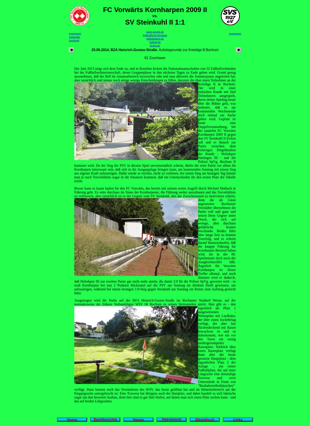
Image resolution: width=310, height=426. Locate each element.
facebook (74, 40)
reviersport (75, 33)
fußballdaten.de (155, 38)
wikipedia (74, 37)
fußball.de (155, 42)
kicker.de (155, 45)
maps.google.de (155, 31)
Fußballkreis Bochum (155, 35)
